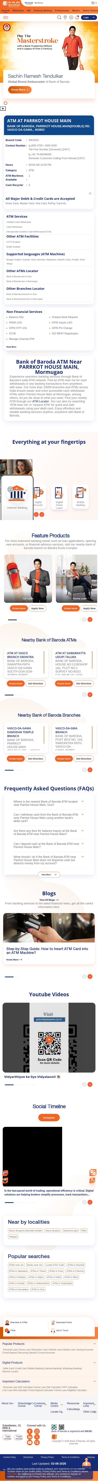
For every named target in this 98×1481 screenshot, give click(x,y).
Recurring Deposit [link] (27, 1353)
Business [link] (39, 3)
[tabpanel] (49, 63)
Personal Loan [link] (10, 1349)
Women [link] (76, 10)
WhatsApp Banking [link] (72, 1368)
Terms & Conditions (70, 1457)
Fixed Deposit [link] (10, 1353)
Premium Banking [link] (43, 10)
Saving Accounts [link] (85, 1349)
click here (12, 1474)
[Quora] (37, 1442)
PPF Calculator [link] (70, 1387)
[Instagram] (37, 1431)
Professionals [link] (62, 10)
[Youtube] (30, 1442)
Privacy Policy (47, 1457)
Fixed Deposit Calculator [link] (41, 1390)
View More (46, 875)
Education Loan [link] (40, 1349)
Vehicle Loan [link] (55, 1349)
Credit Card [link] (21, 1368)
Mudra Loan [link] (69, 1349)
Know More (18, 89)
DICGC (88, 1431)
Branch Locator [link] (10, 1371)
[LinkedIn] (30, 1437)
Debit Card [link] (8, 1368)
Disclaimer (28, 1457)
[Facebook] (30, 1431)
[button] (59, 17)
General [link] (6, 10)
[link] (65, 17)
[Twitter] (37, 1437)
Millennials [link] (18, 10)
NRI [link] (29, 10)
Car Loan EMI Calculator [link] (15, 1390)
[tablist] (49, 1365)
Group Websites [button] (7, 1437)
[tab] (49, 1343)
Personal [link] (29, 3)
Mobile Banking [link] (36, 1368)
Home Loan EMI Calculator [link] (47, 1387)
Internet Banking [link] (53, 1368)
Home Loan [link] (24, 1349)
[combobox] (93, 1172)
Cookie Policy (9, 1457)
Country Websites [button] (19, 1437)
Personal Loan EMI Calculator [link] (18, 1387)
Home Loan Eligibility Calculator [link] (71, 1390)
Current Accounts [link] (46, 1353)
